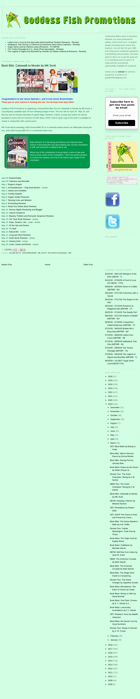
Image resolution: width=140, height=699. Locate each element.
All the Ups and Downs (19, 225)
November (115, 411)
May (112, 435)
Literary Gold (14, 241)
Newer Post (7, 264)
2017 (110, 649)
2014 (110, 661)
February (114, 636)
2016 (110, 653)
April (112, 439)
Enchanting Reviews (17, 203)
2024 (110, 384)
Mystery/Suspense (57, 253)
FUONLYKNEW (15, 194)
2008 (110, 684)
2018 (110, 645)
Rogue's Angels (15, 184)
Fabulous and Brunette (19, 181)
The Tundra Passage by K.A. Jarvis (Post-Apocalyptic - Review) (35, 49)
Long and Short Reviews (20, 235)
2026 (110, 376)
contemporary (29, 253)
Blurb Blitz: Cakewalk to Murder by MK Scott (29, 65)
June (112, 431)
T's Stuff (12, 228)
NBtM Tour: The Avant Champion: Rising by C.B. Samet (122, 487)
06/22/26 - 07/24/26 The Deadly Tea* (121, 312)
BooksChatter (15, 178)
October (114, 415)
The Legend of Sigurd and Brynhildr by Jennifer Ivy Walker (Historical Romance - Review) (47, 51)
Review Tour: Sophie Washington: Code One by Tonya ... (122, 531)
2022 (110, 392)
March (113, 443)
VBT (70, 253)
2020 (110, 400)
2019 (110, 404)
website (121, 72)
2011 (110, 672)
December (115, 407)
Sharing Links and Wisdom (20, 200)
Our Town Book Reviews (20, 219)
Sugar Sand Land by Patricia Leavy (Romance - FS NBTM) (33, 47)
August (113, 423)
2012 (110, 668)
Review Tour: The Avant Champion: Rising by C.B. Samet (122, 477)
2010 (110, 676)
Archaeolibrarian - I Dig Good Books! (24, 187)
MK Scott (42, 253)
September (115, 419)
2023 (110, 388)
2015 (110, 657)
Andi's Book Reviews (18, 238)
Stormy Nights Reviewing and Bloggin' (26, 209)
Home (47, 264)
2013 (110, 664)
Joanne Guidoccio (17, 213)
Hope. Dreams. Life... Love (21, 222)
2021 (110, 396)
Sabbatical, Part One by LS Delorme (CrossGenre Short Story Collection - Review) (44, 44)
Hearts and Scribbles (17, 190)
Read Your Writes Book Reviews (22, 206)
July (112, 427)
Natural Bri (13, 232)
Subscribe (121, 122)
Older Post (88, 264)
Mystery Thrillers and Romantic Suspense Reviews (31, 216)
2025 (110, 380)
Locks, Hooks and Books (20, 244)
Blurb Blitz (15, 253)
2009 (110, 680)
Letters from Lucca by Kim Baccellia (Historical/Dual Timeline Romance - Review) (43, 42)
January (114, 640)
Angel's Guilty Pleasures (18, 197)
